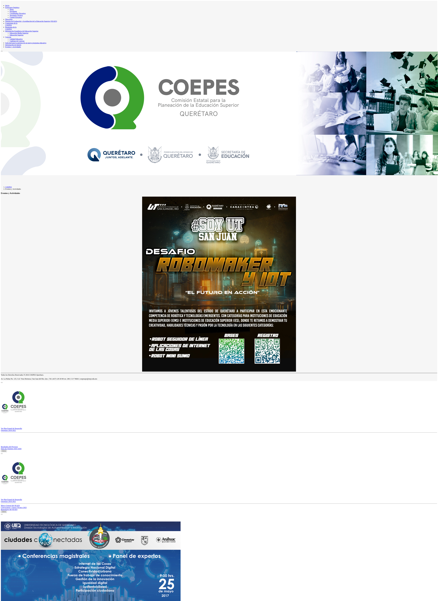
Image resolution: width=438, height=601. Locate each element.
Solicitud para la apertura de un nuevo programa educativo (25, 43)
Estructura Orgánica (12, 7)
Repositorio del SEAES (9, 509)
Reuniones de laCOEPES (10, 28)
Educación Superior (17, 35)
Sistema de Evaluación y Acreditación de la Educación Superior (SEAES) (31, 21)
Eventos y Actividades (13, 47)
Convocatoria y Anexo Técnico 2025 (14, 507)
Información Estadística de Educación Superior (21, 31)
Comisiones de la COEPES (11, 24)
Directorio (8, 19)
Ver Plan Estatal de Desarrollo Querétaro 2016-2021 (11, 429)
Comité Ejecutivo (16, 17)
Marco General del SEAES (10, 506)
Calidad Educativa (16, 39)
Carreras (8, 37)
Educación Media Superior (19, 33)
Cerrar (4, 451)
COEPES (8, 187)
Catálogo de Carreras (17, 41)
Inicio (7, 5)
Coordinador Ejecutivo (18, 13)
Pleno (12, 9)
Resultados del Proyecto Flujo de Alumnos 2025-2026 (11, 448)
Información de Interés (13, 45)
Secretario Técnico (16, 15)
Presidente (13, 11)
